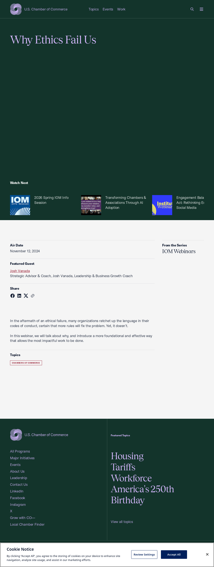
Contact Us (19, 484)
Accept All (174, 554)
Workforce (131, 478)
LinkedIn (16, 491)
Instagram (18, 504)
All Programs (20, 451)
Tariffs (123, 467)
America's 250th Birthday (142, 494)
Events (108, 9)
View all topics (122, 521)
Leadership (18, 478)
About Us (17, 471)
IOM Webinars (178, 251)
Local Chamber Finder (27, 524)
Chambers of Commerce (26, 363)
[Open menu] (201, 9)
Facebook (17, 498)
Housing (127, 456)
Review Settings (144, 554)
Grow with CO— (22, 517)
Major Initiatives (22, 458)
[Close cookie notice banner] (207, 554)
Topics (94, 9)
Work (121, 9)
